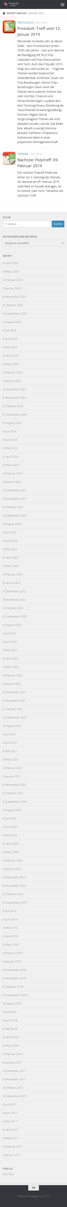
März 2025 (12, 364)
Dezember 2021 (16, 692)
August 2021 (13, 726)
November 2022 (16, 599)
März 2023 (12, 566)
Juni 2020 (11, 827)
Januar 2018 (13, 1062)
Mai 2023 (11, 549)
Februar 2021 (14, 768)
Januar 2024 (13, 482)
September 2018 (16, 995)
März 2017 (12, 1138)
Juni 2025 (11, 339)
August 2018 (13, 1003)
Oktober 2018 (14, 986)
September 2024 (16, 414)
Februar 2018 (14, 1054)
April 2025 (12, 355)
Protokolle (25, 22)
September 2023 (16, 515)
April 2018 (12, 1037)
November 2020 (16, 784)
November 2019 (16, 885)
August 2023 (13, 524)
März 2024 (12, 465)
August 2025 (13, 322)
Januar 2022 (13, 683)
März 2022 (12, 667)
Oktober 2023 (14, 507)
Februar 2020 (14, 860)
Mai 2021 (11, 751)
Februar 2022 (14, 675)
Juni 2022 (11, 641)
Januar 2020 (13, 869)
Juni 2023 (11, 540)
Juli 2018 (11, 1012)
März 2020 (12, 852)
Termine (22, 154)
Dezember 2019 (16, 877)
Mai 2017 (11, 1121)
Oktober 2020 (14, 793)
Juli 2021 (11, 734)
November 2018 (16, 978)
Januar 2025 (13, 381)
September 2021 (16, 717)
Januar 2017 (13, 1155)
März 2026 (12, 271)
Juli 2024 (11, 431)
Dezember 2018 (16, 970)
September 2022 (16, 616)
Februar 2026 (14, 280)
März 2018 (12, 1045)
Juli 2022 (11, 633)
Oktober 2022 (14, 608)
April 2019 (12, 936)
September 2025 (16, 313)
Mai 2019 (11, 928)
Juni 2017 (11, 1113)
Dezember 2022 (16, 591)
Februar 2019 (14, 953)
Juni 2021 (11, 742)
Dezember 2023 (16, 490)
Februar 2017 (14, 1146)
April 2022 (12, 658)
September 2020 (16, 801)
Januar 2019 (13, 961)
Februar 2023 (14, 574)
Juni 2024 (11, 439)
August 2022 (13, 625)
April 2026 (12, 263)
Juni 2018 (11, 1020)
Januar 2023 (13, 583)
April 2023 (12, 557)
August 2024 (13, 423)
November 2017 (16, 1079)
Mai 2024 (11, 448)
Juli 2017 (11, 1104)
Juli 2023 (11, 532)
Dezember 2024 (16, 389)
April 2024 (12, 456)
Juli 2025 (11, 330)
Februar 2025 (14, 372)
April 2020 (12, 843)
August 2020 (13, 810)
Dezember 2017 (16, 1071)
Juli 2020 (11, 818)
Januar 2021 (13, 776)
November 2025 (16, 296)
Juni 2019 (11, 919)
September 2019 (16, 902)
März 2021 (12, 759)
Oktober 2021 (14, 709)
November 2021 (16, 700)
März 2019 (12, 944)
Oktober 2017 (14, 1087)
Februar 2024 (14, 473)
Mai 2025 (11, 347)
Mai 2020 (11, 835)
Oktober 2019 (14, 894)
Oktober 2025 (14, 305)
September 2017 (16, 1096)
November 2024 (16, 397)
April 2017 (12, 1129)
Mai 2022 (11, 650)
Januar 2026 (13, 288)
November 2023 (16, 498)
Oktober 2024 (14, 406)
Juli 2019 (11, 911)
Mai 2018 (11, 1028)
